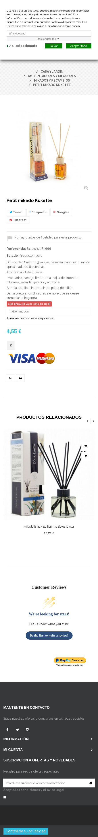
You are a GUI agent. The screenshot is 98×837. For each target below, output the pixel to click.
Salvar (54, 46)
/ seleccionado (22, 46)
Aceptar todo (78, 46)
